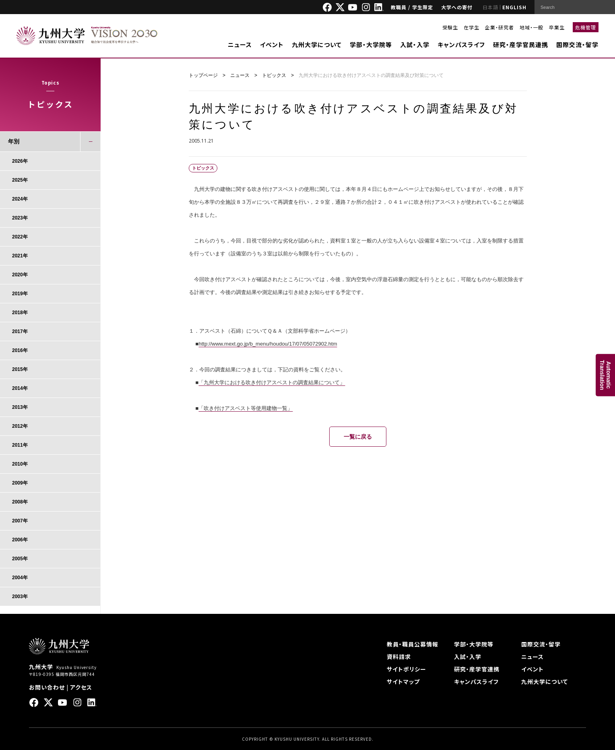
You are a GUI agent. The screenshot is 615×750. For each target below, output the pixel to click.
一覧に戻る (358, 436)
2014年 (20, 388)
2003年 (20, 596)
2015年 (20, 369)
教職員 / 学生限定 (412, 7)
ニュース (240, 44)
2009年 (20, 483)
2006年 (20, 540)
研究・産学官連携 (476, 669)
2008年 (20, 502)
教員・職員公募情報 (412, 644)
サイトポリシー (406, 669)
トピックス (274, 75)
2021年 (20, 256)
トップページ (203, 75)
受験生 (450, 27)
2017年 (20, 331)
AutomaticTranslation (605, 375)
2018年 (20, 312)
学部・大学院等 (371, 44)
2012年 (20, 426)
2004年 (20, 577)
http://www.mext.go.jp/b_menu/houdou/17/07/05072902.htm (267, 344)
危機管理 (585, 27)
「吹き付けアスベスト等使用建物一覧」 (245, 408)
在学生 (471, 27)
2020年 (20, 275)
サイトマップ (403, 681)
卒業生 (557, 27)
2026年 (20, 161)
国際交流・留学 (577, 44)
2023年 (20, 218)
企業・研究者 (499, 27)
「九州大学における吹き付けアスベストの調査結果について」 (271, 382)
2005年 (20, 558)
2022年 (20, 237)
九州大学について (317, 44)
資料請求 (399, 657)
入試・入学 (414, 44)
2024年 (20, 199)
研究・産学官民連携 (520, 44)
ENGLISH (514, 7)
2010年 (20, 464)
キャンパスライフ (461, 44)
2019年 (20, 293)
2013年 (20, 407)
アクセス (81, 687)
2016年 (20, 350)
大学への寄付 (457, 7)
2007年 (20, 521)
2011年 (20, 445)
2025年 (20, 180)
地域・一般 (531, 27)
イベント (272, 44)
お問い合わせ (47, 687)
